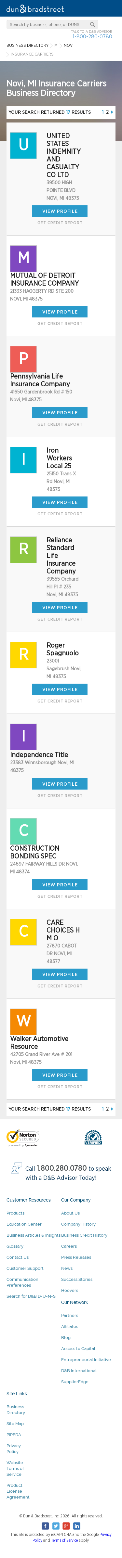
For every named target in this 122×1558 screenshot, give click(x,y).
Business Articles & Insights (34, 1235)
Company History (78, 1224)
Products (15, 1213)
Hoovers (69, 1290)
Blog (66, 1337)
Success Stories (76, 1279)
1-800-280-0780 (92, 36)
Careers (69, 1246)
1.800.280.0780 (62, 1168)
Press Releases (76, 1257)
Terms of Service (64, 1540)
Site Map (15, 1423)
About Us (70, 1213)
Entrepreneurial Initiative (86, 1359)
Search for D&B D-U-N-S (31, 1296)
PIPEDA (14, 1434)
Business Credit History (84, 1235)
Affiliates (69, 1326)
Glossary (15, 1246)
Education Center (24, 1224)
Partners (69, 1315)
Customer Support (25, 1268)
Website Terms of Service (15, 1468)
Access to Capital (78, 1348)
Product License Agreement (18, 1491)
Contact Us (18, 1257)
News (67, 1268)
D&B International (79, 1370)
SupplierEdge (74, 1381)
